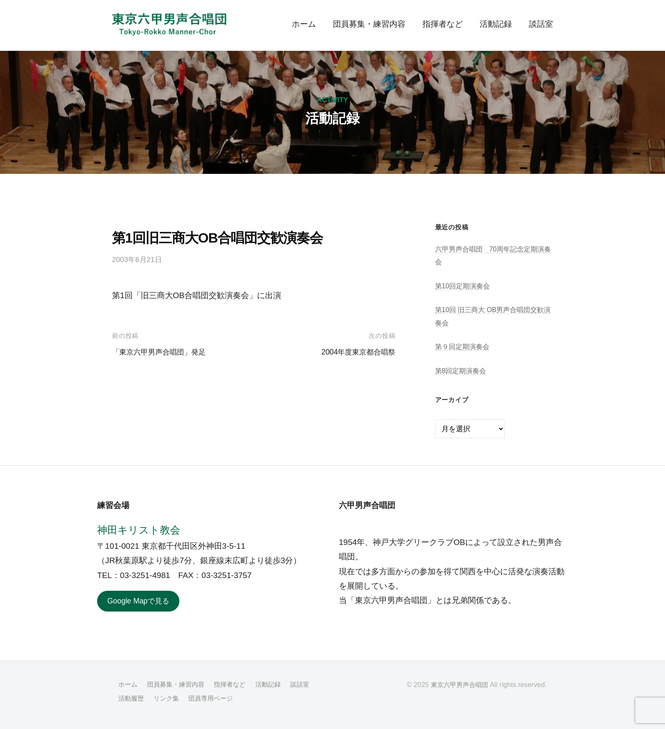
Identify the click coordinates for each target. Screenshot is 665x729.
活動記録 (496, 24)
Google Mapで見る (141, 601)
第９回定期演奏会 (464, 347)
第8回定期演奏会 (462, 371)
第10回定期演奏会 (464, 286)
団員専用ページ (245, 699)
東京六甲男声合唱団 (457, 686)
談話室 (541, 24)
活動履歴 (162, 699)
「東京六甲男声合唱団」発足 (164, 351)
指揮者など (442, 24)
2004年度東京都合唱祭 (354, 351)
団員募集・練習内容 (369, 24)
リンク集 (198, 699)
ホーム (304, 24)
